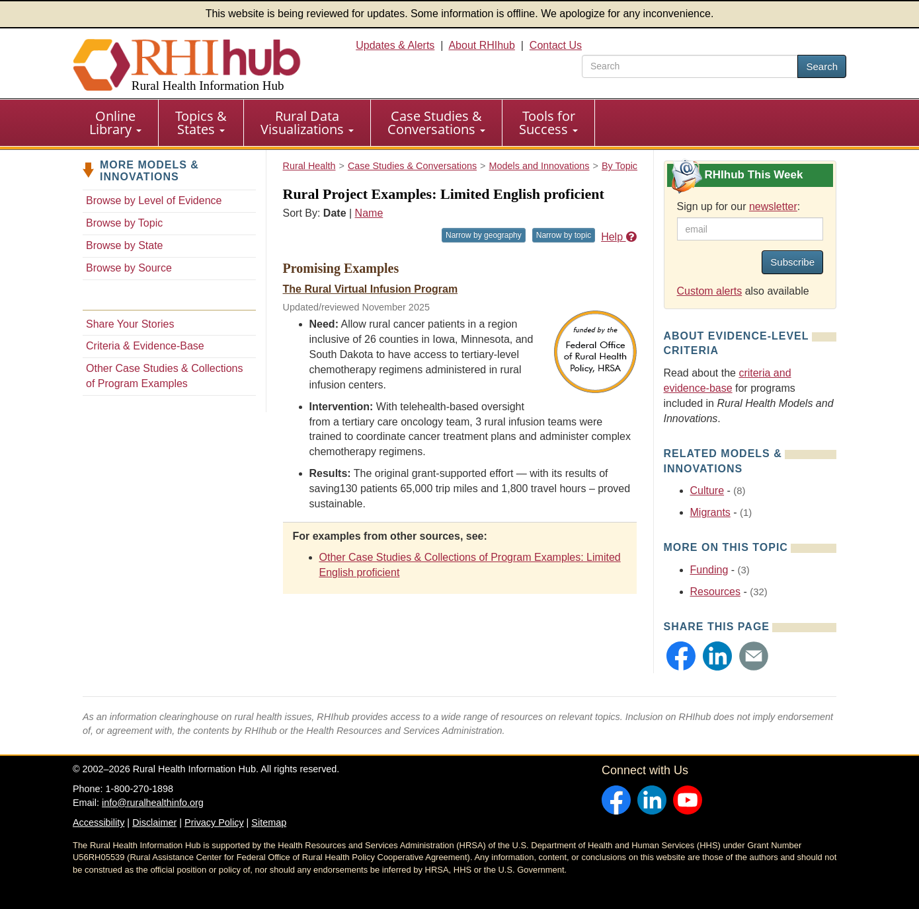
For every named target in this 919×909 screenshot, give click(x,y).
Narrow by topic (563, 235)
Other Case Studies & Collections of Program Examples (164, 376)
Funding (709, 569)
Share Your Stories (130, 324)
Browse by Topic (124, 223)
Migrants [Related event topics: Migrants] (710, 512)
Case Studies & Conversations (436, 122)
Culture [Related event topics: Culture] (707, 490)
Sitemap (268, 822)
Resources (715, 591)
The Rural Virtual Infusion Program (370, 289)
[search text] (690, 66)
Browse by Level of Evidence (153, 200)
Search (822, 66)
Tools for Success (548, 122)
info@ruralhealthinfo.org (153, 802)
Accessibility (98, 822)
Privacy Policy (214, 822)
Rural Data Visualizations (307, 122)
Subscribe (792, 262)
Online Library (115, 122)
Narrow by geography (484, 235)
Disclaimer (154, 822)
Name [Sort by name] (369, 213)
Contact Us (556, 45)
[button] (681, 656)
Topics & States (201, 122)
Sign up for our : (739, 206)
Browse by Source (129, 267)
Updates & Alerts (395, 45)
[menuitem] (116, 123)
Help (618, 236)
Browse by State (124, 245)
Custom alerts (709, 291)
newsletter (773, 206)
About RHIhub (481, 45)
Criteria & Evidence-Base (145, 345)
